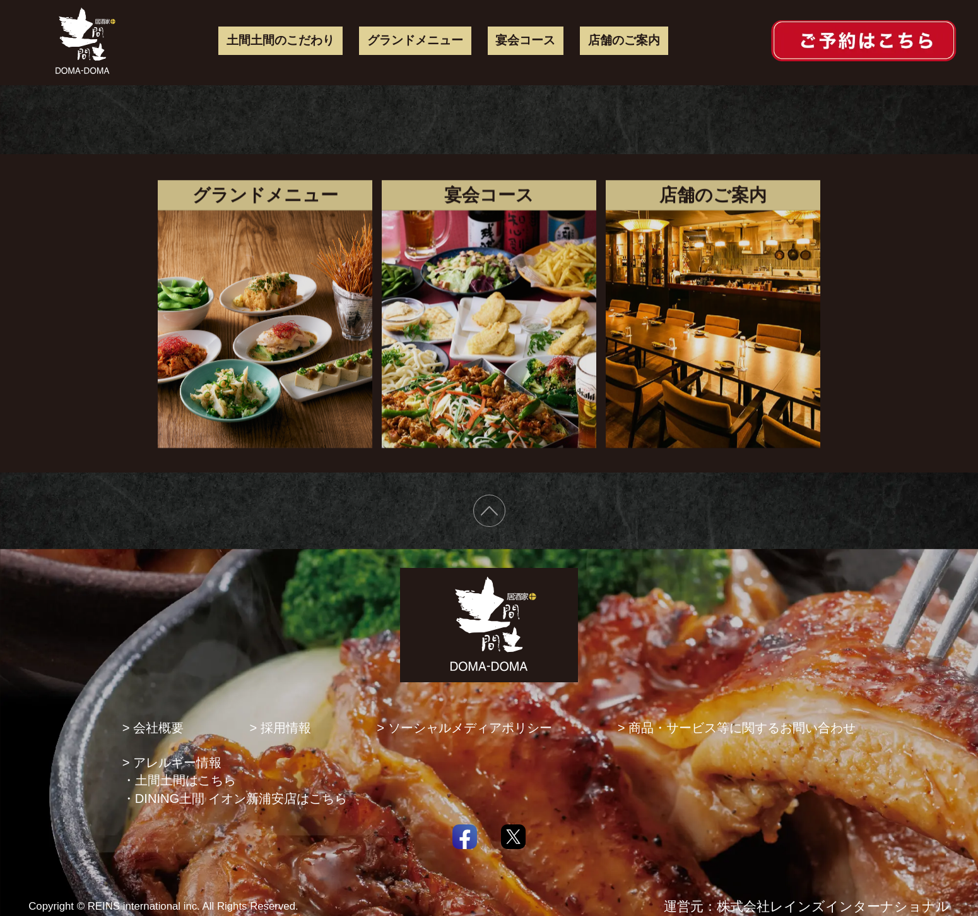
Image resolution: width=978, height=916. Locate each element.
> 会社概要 (153, 728)
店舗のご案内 (624, 40)
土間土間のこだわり (280, 40)
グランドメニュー (415, 40)
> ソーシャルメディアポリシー (464, 728)
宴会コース (525, 40)
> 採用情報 (279, 728)
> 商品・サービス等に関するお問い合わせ (737, 728)
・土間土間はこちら (179, 780)
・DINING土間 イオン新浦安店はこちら (234, 798)
